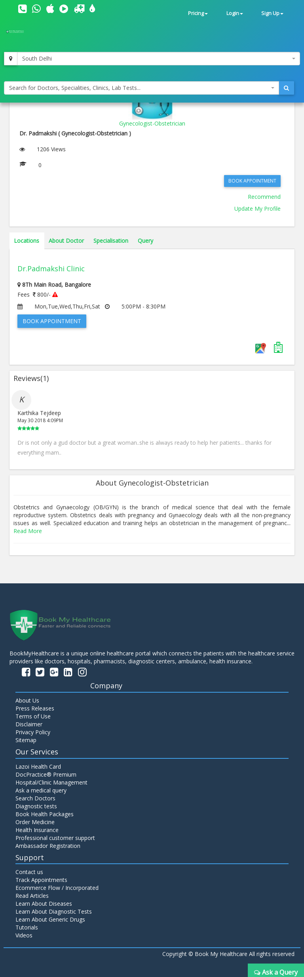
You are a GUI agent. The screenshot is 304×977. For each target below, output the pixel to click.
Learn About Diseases (43, 903)
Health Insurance (37, 830)
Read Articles (32, 895)
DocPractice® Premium (45, 774)
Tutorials (26, 927)
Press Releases (34, 708)
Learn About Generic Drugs (50, 919)
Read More (27, 531)
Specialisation (110, 240)
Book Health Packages (44, 814)
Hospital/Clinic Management (51, 782)
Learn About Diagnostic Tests (53, 911)
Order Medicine (35, 822)
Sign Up (272, 13)
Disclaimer (28, 724)
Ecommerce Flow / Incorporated (57, 887)
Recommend (264, 196)
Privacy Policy (32, 732)
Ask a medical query (40, 790)
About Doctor (66, 240)
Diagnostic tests (36, 806)
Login (234, 13)
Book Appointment (252, 180)
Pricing (198, 13)
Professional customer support (55, 838)
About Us (27, 700)
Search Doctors (35, 798)
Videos (23, 935)
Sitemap (25, 740)
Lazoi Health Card (38, 766)
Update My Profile (257, 208)
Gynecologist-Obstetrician (152, 123)
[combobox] (158, 58)
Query (145, 240)
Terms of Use (33, 716)
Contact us (29, 872)
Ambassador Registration (47, 845)
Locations (26, 240)
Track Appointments (41, 880)
